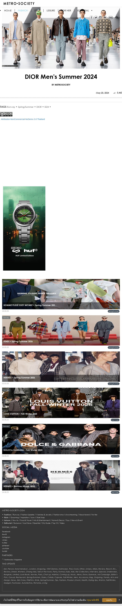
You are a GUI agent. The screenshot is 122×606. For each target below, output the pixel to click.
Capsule (58, 577)
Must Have (27, 523)
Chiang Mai (31, 572)
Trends (106, 577)
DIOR (39, 107)
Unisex (88, 569)
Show (85, 574)
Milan (95, 569)
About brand (84, 515)
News (13, 580)
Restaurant (20, 577)
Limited (16, 574)
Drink (37, 580)
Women (21, 572)
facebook (6, 531)
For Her (94, 515)
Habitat (55, 574)
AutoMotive (27, 583)
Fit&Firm (30, 580)
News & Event (77, 520)
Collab (50, 577)
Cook (75, 569)
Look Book (24, 574)
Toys (67, 520)
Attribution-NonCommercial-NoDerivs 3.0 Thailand (23, 119)
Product (70, 580)
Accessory (83, 577)
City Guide (46, 523)
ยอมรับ (109, 600)
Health (84, 580)
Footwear (16, 583)
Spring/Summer (26, 107)
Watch (102, 580)
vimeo (4, 540)
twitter (4, 543)
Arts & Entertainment (41, 520)
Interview (93, 572)
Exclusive (17, 523)
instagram (6, 537)
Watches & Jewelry (44, 515)
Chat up (47, 574)
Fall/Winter (115, 420)
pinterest (5, 546)
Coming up (64, 574)
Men (76, 577)
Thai (70, 569)
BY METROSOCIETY (61, 84)
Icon (33, 517)
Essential (36, 523)
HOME (8, 10)
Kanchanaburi (21, 569)
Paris (40, 574)
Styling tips (93, 580)
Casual (11, 577)
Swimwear (63, 569)
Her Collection (81, 572)
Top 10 (55, 523)
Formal (61, 572)
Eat (5, 569)
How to (15, 520)
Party (55, 572)
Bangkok (7, 574)
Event (77, 580)
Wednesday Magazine (13, 560)
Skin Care (21, 580)
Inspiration (25, 517)
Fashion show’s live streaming (65, 515)
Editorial (83, 10)
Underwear (112, 572)
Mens (79, 574)
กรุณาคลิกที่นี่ (92, 600)
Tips (56, 580)
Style (37, 10)
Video (62, 523)
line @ (4, 534)
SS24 (47, 107)
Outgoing (41, 569)
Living (44, 583)
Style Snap (40, 517)
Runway (11, 107)
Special (102, 572)
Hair (72, 572)
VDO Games (51, 569)
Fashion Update (27, 515)
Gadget (7, 583)
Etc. (114, 569)
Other (82, 569)
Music (73, 574)
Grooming (15, 517)
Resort (109, 569)
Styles (43, 577)
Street (14, 572)
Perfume (37, 583)
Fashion (23, 10)
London (32, 569)
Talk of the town (44, 572)
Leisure (51, 10)
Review (101, 569)
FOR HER (66, 10)
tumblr (4, 551)
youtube (5, 548)
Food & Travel (25, 520)
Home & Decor (58, 520)
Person (11, 569)
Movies (34, 574)
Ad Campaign (103, 574)
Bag (91, 577)
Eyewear (92, 574)
